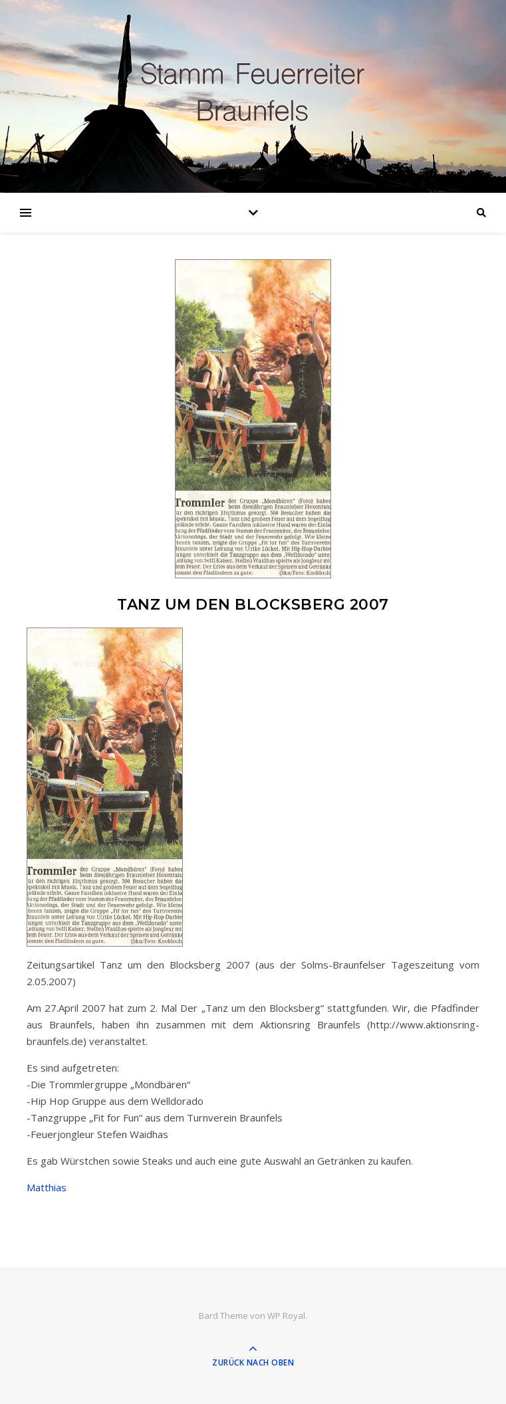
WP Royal (286, 1316)
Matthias (46, 1187)
